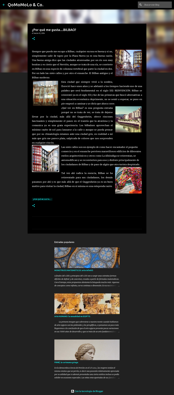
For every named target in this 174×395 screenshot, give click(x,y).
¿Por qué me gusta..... (42, 199)
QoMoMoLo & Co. (26, 4)
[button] (33, 39)
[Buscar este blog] (157, 4)
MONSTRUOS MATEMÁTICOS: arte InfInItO (73, 270)
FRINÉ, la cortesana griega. (66, 362)
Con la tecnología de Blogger (87, 391)
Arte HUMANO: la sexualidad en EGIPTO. (72, 316)
